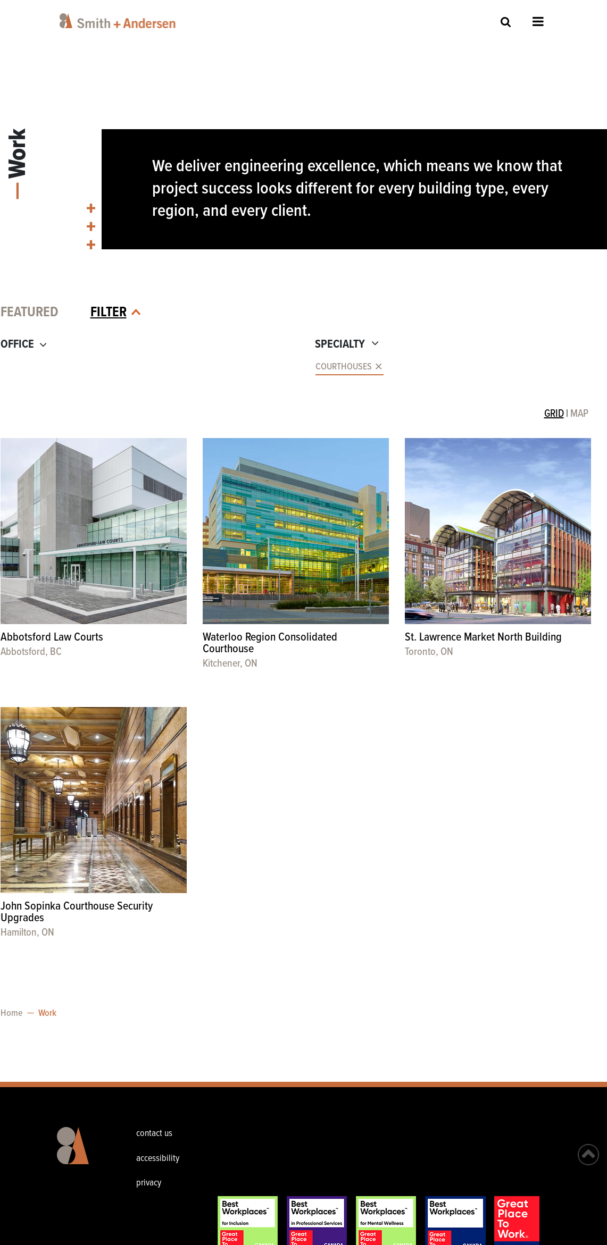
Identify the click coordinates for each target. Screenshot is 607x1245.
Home (11, 1013)
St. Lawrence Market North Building (483, 637)
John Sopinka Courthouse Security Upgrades (77, 912)
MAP (579, 414)
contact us (154, 1134)
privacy (148, 1183)
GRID (554, 414)
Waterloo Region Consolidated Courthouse (270, 643)
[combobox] (148, 367)
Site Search (506, 21)
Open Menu (538, 21)
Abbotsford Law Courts (52, 637)
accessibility (157, 1159)
